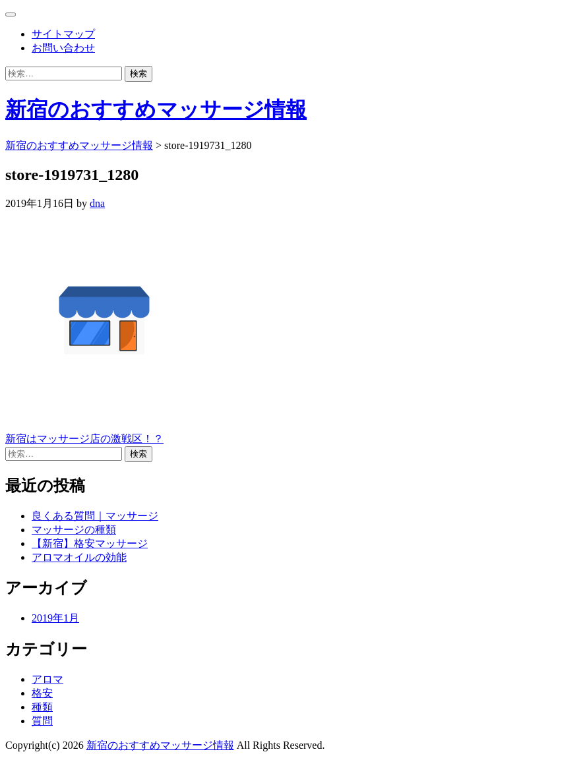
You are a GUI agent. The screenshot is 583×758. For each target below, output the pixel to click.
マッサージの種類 (74, 529)
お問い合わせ (63, 47)
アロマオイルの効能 (79, 557)
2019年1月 (55, 618)
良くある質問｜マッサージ (95, 515)
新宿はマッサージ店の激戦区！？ (84, 438)
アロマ (47, 679)
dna (97, 203)
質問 (42, 720)
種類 (42, 707)
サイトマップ (63, 34)
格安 (42, 693)
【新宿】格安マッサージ (90, 543)
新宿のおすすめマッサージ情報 (156, 109)
